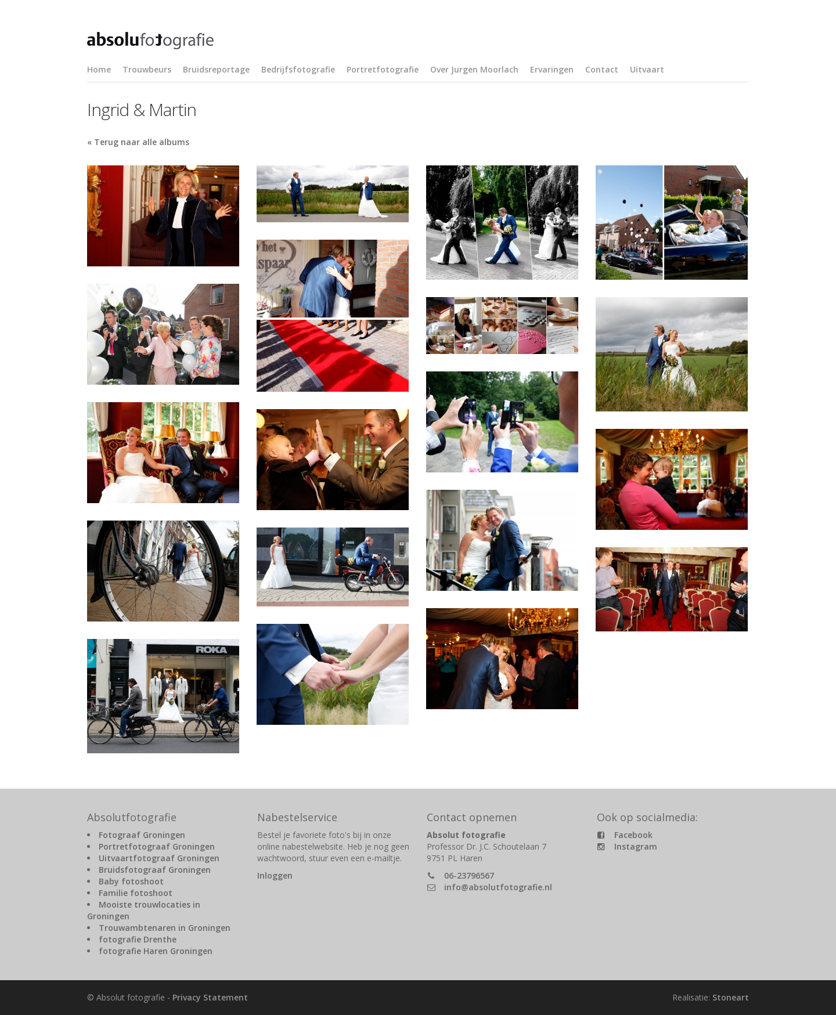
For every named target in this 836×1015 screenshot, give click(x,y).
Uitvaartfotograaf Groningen (159, 858)
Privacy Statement (210, 997)
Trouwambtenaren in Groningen (164, 927)
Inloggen (275, 875)
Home (99, 69)
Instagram (635, 846)
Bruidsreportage (216, 69)
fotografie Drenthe (137, 939)
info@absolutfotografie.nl (498, 887)
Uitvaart (647, 69)
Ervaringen (552, 69)
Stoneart (730, 997)
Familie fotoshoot (135, 892)
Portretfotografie (383, 69)
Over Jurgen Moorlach (474, 69)
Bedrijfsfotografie (298, 69)
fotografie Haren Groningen (155, 950)
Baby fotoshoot (131, 881)
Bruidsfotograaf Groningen (155, 869)
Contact (601, 69)
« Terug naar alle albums (138, 141)
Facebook (633, 834)
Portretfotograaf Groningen (157, 846)
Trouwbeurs (146, 69)
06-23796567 (469, 875)
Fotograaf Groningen (142, 834)
